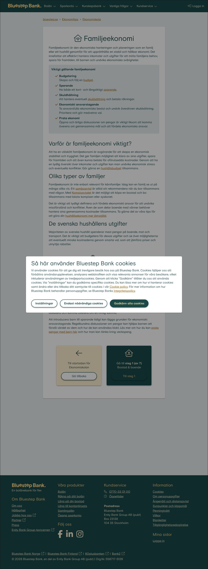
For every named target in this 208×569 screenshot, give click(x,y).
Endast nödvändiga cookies (83, 303)
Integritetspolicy (124, 291)
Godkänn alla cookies (129, 303)
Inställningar (44, 303)
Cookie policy (119, 287)
